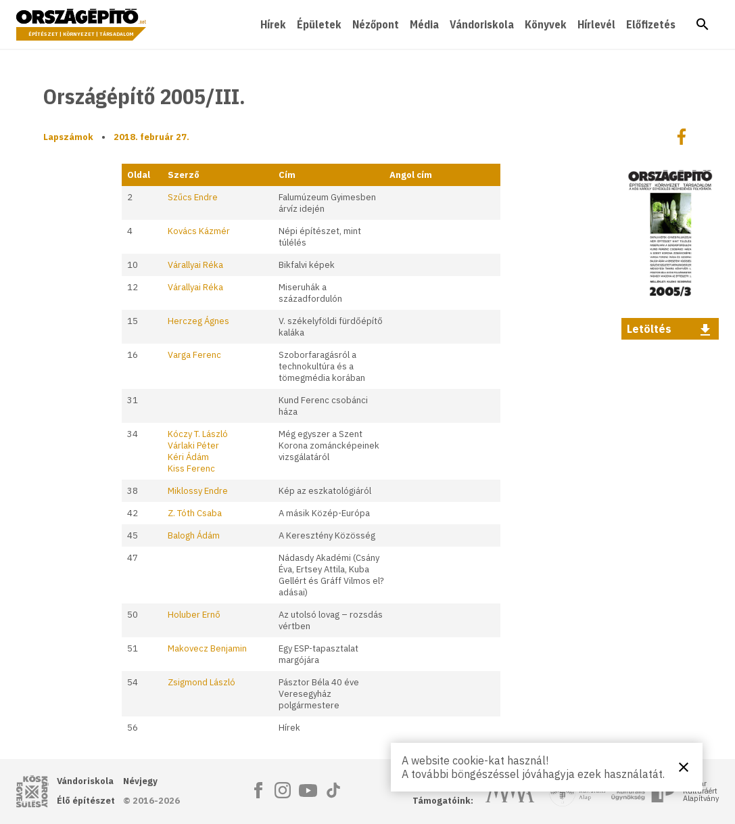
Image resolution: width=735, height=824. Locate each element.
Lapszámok (68, 137)
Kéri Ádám (188, 457)
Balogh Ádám (194, 535)
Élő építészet (86, 800)
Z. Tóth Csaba (195, 513)
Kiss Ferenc (191, 468)
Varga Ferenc (194, 355)
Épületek (319, 24)
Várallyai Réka (195, 265)
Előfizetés (650, 24)
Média (424, 24)
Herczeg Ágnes (198, 321)
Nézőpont (375, 24)
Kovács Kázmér (199, 231)
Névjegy (140, 781)
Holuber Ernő (194, 614)
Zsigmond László (201, 682)
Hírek (273, 24)
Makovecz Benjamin (207, 648)
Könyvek (546, 24)
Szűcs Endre (193, 197)
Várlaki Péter (193, 445)
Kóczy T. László (198, 434)
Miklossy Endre (198, 491)
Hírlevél (596, 24)
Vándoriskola (482, 24)
